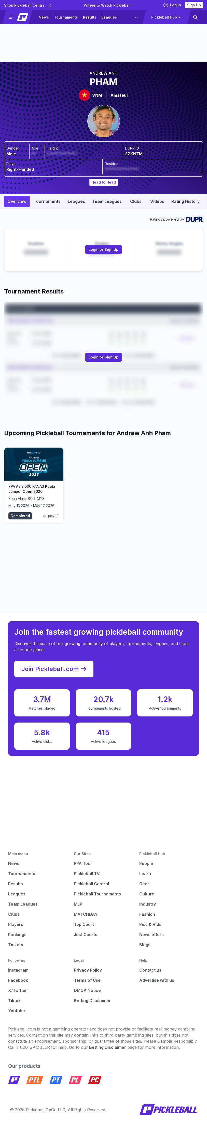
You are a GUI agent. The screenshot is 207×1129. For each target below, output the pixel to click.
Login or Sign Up (103, 249)
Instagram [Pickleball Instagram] (18, 970)
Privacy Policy (88, 970)
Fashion (147, 914)
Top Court (84, 924)
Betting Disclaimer (92, 1000)
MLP (78, 904)
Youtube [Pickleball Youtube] (16, 1010)
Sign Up (194, 5)
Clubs (14, 914)
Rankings (17, 934)
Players (15, 924)
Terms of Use (87, 980)
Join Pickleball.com (53, 669)
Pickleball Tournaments (97, 893)
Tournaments (66, 17)
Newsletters (151, 934)
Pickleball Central (91, 883)
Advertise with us (156, 980)
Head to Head (103, 182)
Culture (146, 893)
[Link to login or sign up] (103, 249)
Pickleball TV (87, 873)
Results (89, 17)
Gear (144, 883)
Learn (145, 873)
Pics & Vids (150, 924)
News (44, 17)
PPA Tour (83, 863)
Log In (172, 5)
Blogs (144, 944)
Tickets (15, 944)
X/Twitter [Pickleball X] (17, 990)
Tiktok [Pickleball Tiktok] (14, 1000)
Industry (147, 904)
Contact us (150, 970)
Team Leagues (23, 904)
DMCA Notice (87, 990)
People (146, 863)
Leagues (109, 17)
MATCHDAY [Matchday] (86, 914)
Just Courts (85, 934)
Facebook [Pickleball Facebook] (18, 980)
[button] (19, 17)
